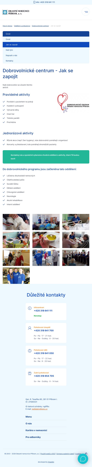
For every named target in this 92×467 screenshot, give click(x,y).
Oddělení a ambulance (22, 26)
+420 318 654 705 (44, 376)
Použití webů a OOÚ (48, 454)
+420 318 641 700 (44, 330)
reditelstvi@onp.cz (39, 409)
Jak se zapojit (11, 44)
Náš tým (9, 50)
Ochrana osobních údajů (65, 454)
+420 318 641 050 (44, 353)
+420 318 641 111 (43, 310)
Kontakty (9, 61)
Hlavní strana (7, 26)
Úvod (8, 39)
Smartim (51, 462)
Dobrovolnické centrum (40, 26)
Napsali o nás (11, 55)
